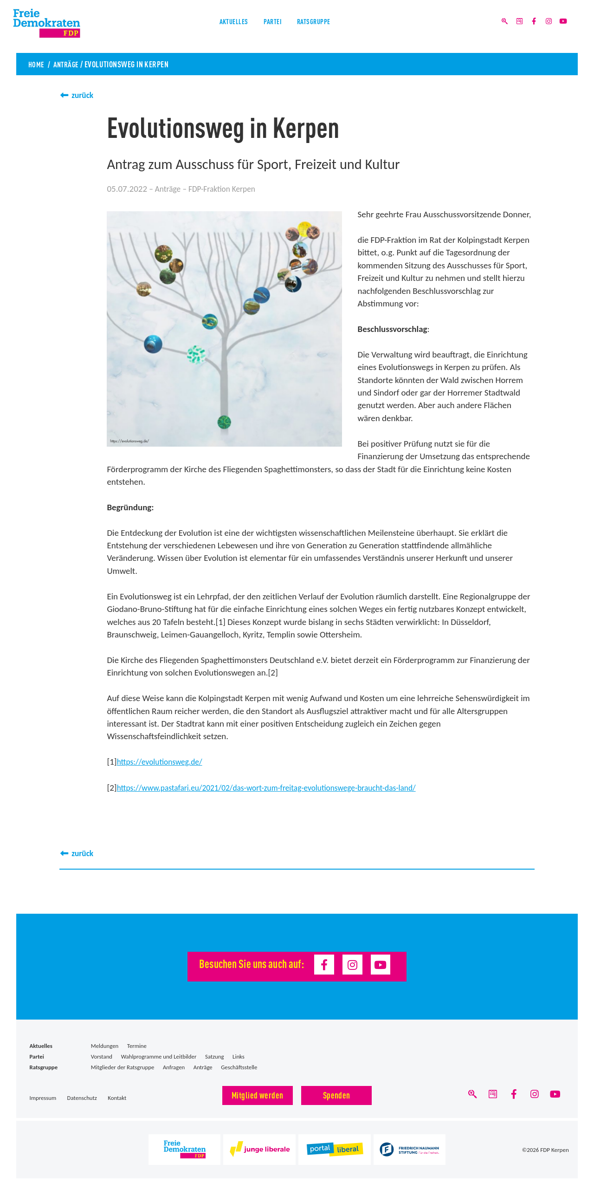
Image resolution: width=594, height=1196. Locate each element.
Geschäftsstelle (239, 1066)
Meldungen (104, 1044)
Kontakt (117, 1096)
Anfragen (174, 1066)
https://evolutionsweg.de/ (164, 761)
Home (36, 63)
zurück (83, 95)
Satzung (214, 1055)
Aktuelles (222, 27)
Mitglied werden (258, 1093)
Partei (271, 27)
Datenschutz (82, 1096)
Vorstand (101, 1055)
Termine (137, 1044)
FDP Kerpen (554, 1149)
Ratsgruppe (324, 27)
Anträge (68, 63)
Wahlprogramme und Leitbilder (159, 1055)
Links (238, 1055)
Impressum (43, 1096)
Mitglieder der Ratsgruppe (123, 1066)
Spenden (336, 1093)
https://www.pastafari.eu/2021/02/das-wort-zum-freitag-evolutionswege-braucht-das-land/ (281, 786)
